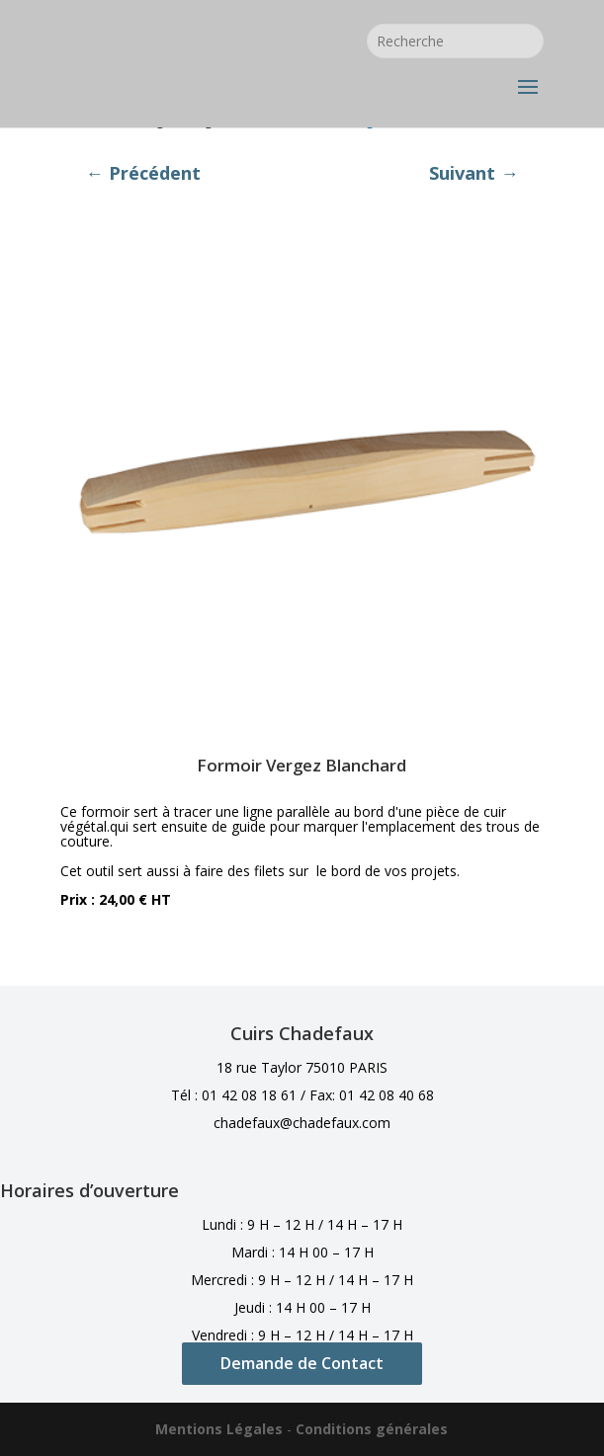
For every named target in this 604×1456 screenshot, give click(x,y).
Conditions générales (372, 1428)
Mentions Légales (219, 1428)
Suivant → (473, 173)
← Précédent (142, 173)
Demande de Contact (302, 1363)
